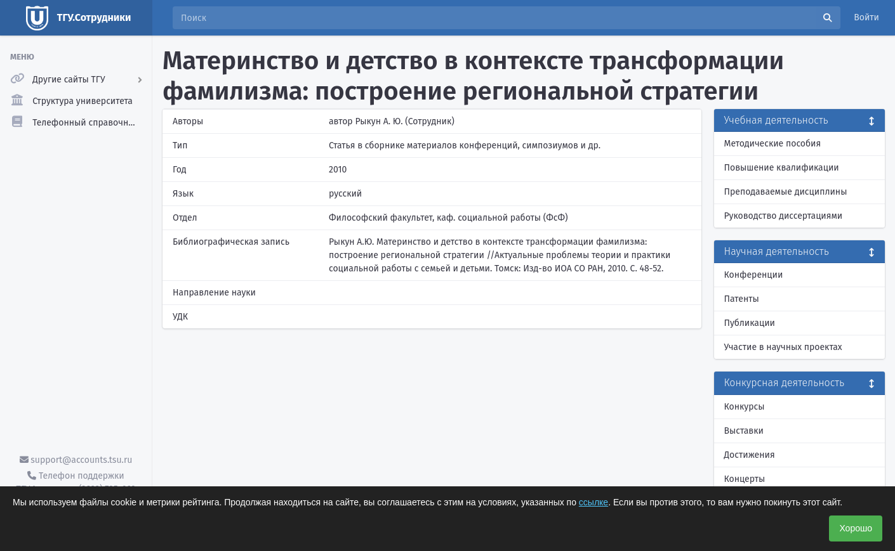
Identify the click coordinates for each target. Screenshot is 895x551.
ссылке (593, 502)
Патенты (741, 299)
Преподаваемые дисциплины (785, 191)
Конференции (753, 274)
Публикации (749, 323)
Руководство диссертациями (783, 216)
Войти (866, 17)
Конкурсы (744, 406)
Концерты (745, 479)
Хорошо (855, 528)
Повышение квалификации (781, 167)
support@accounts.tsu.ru (76, 460)
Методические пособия (772, 143)
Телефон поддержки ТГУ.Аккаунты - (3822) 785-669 (75, 482)
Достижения (749, 455)
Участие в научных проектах (783, 347)
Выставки (744, 430)
